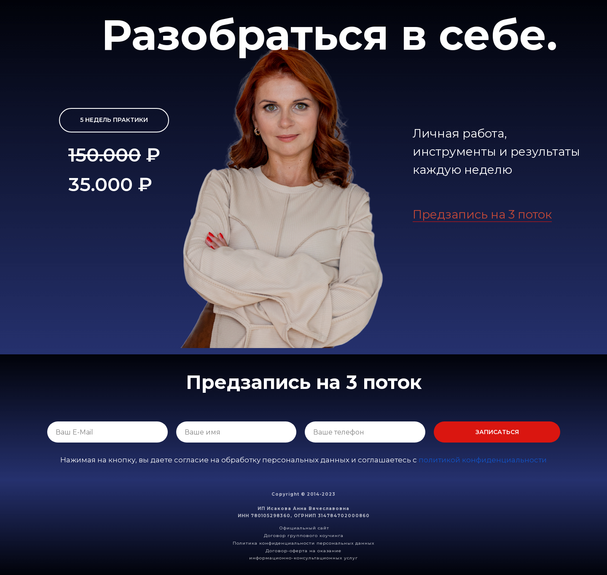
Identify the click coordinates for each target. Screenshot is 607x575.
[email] (107, 432)
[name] (236, 432)
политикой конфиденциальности (483, 460)
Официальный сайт (304, 528)
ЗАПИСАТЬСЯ (497, 432)
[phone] (365, 432)
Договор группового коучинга (304, 535)
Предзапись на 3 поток (482, 214)
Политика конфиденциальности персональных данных (303, 543)
